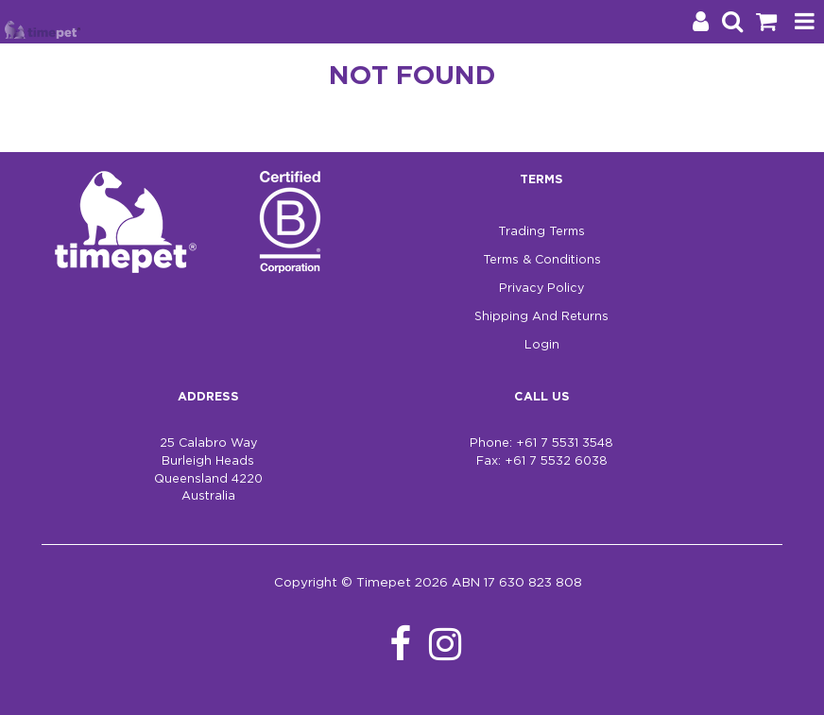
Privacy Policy (541, 288)
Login (541, 345)
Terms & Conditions (542, 260)
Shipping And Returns (541, 317)
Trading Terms (541, 232)
